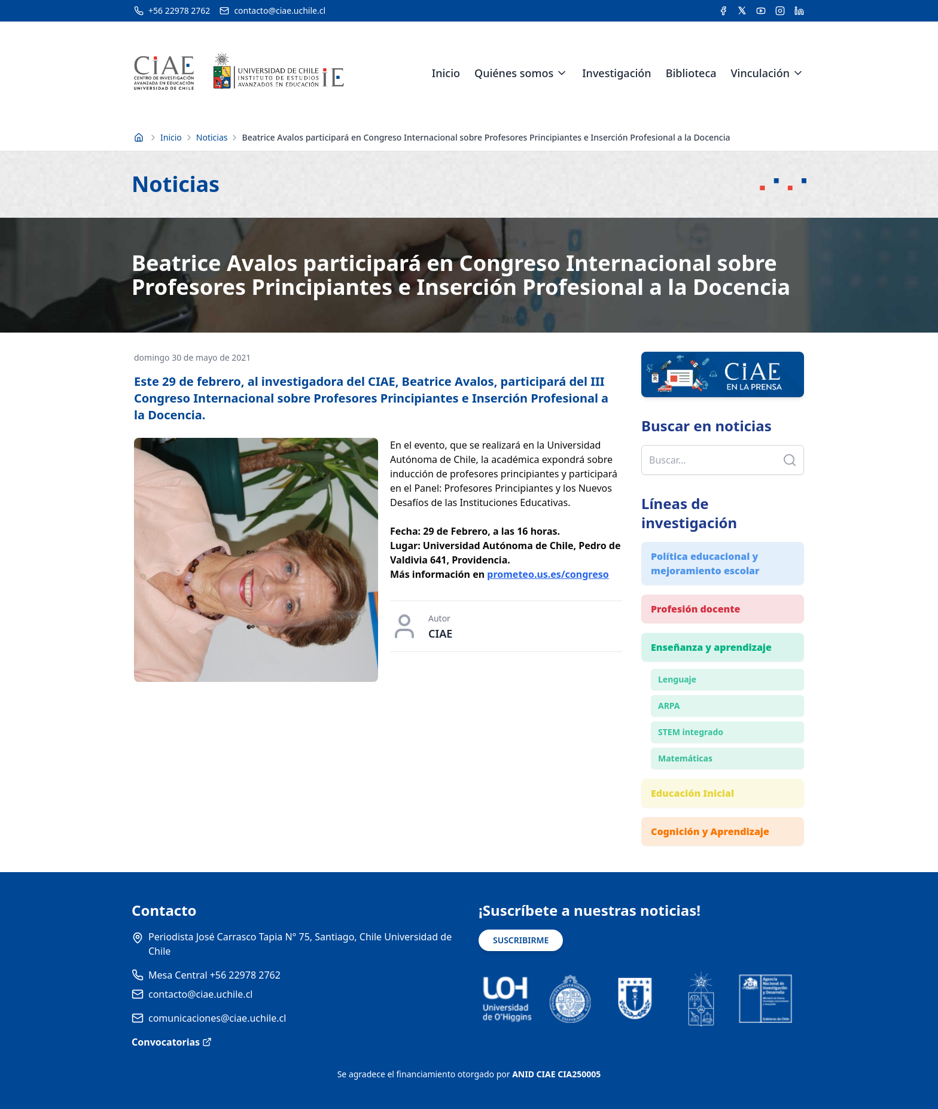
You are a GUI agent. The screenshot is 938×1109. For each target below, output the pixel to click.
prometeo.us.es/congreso (547, 574)
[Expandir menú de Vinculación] (798, 73)
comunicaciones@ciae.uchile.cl (217, 1018)
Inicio (446, 73)
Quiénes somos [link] (513, 73)
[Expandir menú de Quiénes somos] (562, 73)
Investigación (616, 73)
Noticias (212, 137)
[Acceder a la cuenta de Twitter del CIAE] (742, 11)
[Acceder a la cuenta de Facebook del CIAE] (723, 11)
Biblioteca (691, 73)
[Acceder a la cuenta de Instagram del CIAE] (780, 11)
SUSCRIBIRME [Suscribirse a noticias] (521, 940)
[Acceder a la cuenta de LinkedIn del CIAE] (799, 11)
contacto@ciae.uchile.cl (200, 994)
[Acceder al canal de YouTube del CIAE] (761, 11)
